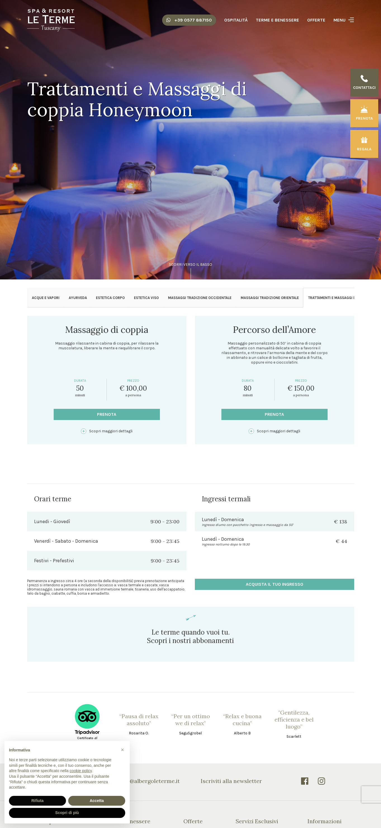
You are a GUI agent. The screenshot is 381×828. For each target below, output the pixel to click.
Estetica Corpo (110, 298)
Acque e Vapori (46, 298)
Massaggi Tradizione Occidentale (199, 298)
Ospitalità (236, 20)
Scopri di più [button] (67, 812)
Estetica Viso (146, 298)
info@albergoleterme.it (149, 780)
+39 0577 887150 (189, 20)
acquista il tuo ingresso (274, 584)
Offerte (316, 20)
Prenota (106, 414)
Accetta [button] (97, 800)
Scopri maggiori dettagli (106, 431)
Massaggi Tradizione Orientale (270, 298)
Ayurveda (78, 298)
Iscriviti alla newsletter (231, 780)
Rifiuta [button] (37, 800)
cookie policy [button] (81, 770)
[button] (122, 749)
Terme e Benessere (277, 20)
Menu (339, 20)
